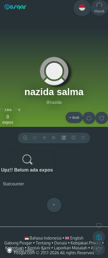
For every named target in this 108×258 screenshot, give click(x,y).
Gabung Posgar (18, 242)
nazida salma (54, 91)
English (74, 238)
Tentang (43, 242)
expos (7, 119)
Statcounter (13, 183)
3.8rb (6, 110)
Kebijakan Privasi (86, 242)
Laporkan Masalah (70, 247)
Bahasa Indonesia (43, 238)
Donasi (60, 242)
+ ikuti (74, 117)
